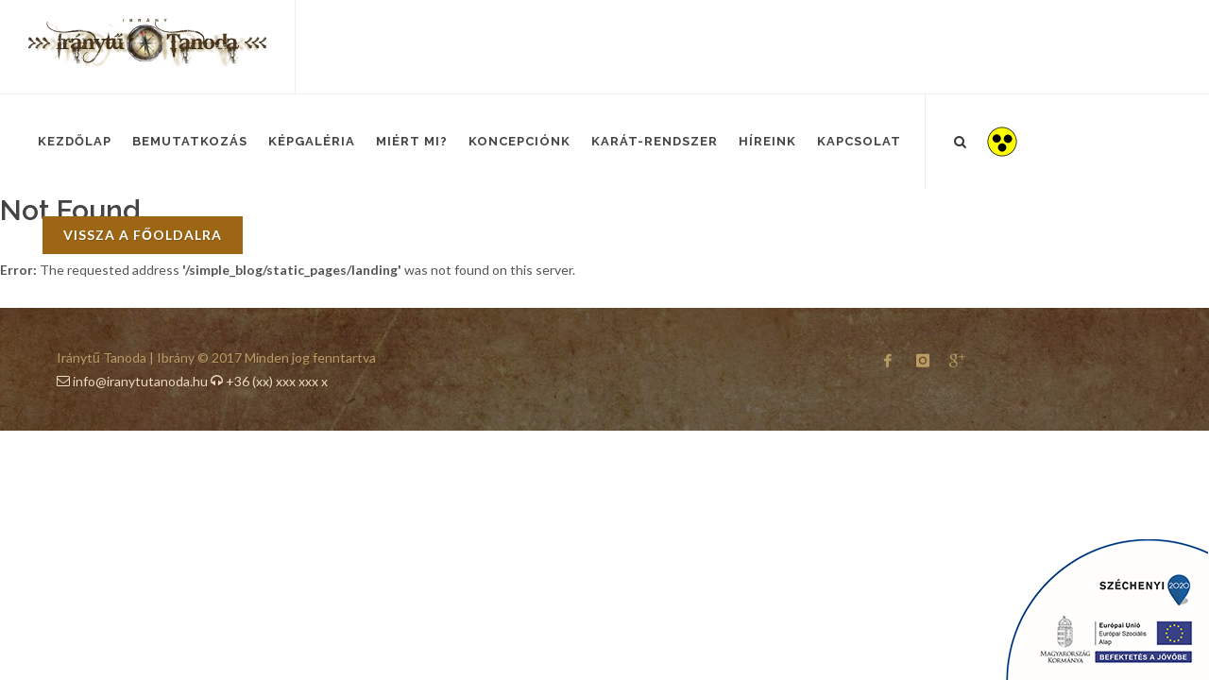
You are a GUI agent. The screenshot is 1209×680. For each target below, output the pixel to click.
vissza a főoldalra (142, 235)
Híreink (767, 141)
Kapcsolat (859, 141)
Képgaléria (311, 141)
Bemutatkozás (189, 141)
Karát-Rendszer (654, 141)
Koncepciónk (519, 141)
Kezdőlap (74, 141)
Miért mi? (412, 141)
